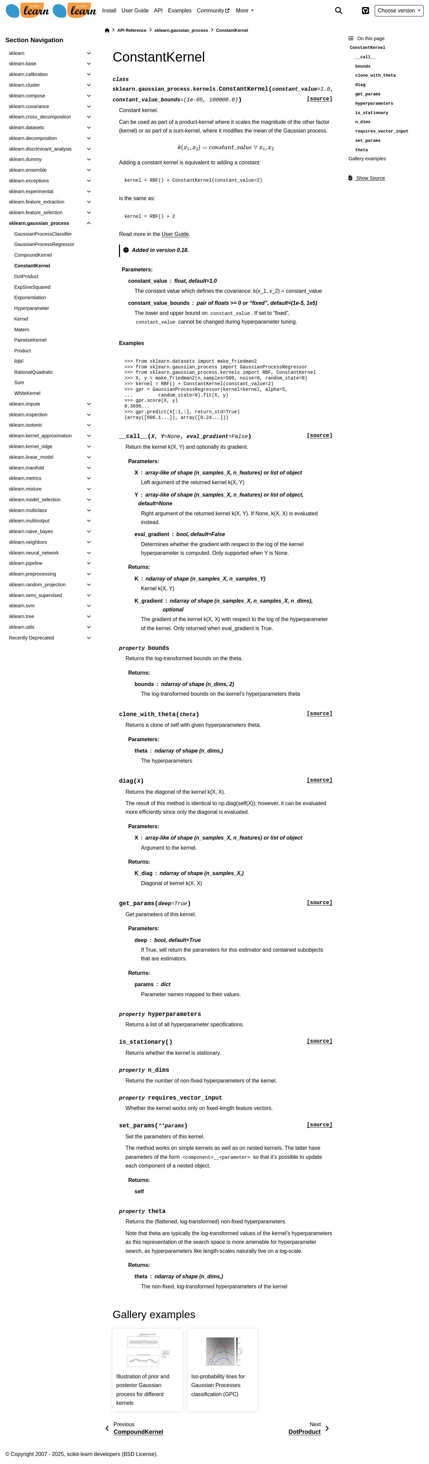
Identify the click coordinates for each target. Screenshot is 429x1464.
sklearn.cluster (24, 85)
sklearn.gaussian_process (39, 223)
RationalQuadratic (33, 372)
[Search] (338, 10)
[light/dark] (352, 10)
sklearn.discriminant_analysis (40, 149)
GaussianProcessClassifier (43, 234)
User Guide (135, 10)
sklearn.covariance (29, 106)
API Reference (131, 30)
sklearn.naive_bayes (31, 531)
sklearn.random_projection (37, 584)
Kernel (21, 319)
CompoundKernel (33, 255)
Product (22, 350)
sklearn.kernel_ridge (30, 446)
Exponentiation (30, 297)
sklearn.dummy (25, 159)
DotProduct (26, 276)
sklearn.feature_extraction (36, 201)
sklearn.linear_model (31, 457)
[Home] (107, 30)
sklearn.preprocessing (32, 574)
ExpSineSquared (32, 287)
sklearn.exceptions (29, 180)
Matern (21, 329)
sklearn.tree (21, 616)
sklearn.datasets (26, 127)
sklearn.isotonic (25, 425)
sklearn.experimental (31, 191)
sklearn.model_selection (34, 499)
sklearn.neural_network (34, 552)
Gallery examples (367, 158)
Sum (19, 382)
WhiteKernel (27, 393)
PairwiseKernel (30, 340)
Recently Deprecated (31, 637)
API (158, 10)
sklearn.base (22, 63)
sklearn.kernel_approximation (40, 435)
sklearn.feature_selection (35, 212)
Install (109, 10)
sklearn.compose (27, 95)
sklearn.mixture (25, 489)
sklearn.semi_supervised (35, 595)
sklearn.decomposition (33, 138)
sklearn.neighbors (28, 542)
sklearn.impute (24, 404)
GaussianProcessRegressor (44, 244)
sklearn (16, 53)
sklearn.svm (22, 605)
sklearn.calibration (28, 74)
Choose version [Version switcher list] (397, 10)
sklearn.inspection (28, 414)
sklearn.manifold (26, 467)
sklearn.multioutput (29, 520)
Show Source (367, 178)
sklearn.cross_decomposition (40, 116)
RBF (19, 361)
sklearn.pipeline (25, 563)
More (243, 10)
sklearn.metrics (25, 478)
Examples (179, 10)
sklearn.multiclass (28, 510)
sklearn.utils (21, 627)
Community (210, 10)
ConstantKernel (32, 265)
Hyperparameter (31, 308)
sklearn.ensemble (28, 170)
